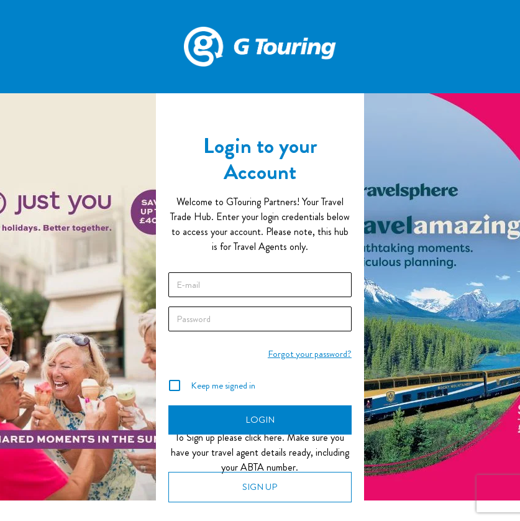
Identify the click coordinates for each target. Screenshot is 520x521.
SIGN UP (259, 487)
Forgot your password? (310, 354)
